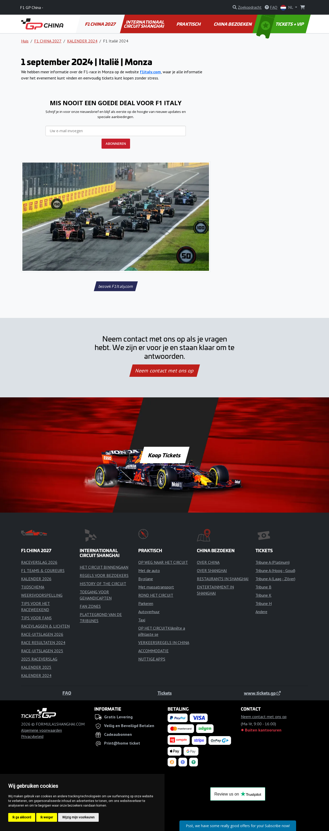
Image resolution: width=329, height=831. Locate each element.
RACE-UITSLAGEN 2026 (42, 634)
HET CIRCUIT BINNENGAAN (104, 567)
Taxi (141, 619)
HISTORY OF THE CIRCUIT (103, 583)
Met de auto (149, 570)
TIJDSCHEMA (32, 586)
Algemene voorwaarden (41, 730)
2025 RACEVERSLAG (39, 659)
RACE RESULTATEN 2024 (43, 642)
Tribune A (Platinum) (272, 562)
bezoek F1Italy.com (116, 286)
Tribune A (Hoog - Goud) (275, 570)
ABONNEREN (116, 143)
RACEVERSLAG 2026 (39, 562)
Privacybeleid (32, 736)
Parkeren (145, 603)
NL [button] (287, 8)
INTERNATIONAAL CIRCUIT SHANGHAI (144, 24)
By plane (145, 578)
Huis (25, 40)
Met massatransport (156, 586)
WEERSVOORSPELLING (41, 595)
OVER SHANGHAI (212, 570)
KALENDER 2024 (82, 40)
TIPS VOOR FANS (36, 617)
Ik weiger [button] (46, 817)
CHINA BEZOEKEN (233, 24)
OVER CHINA (208, 562)
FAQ (66, 693)
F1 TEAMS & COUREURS (43, 570)
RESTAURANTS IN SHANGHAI (223, 578)
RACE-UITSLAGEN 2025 (42, 650)
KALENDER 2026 (36, 578)
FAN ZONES (90, 606)
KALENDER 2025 (36, 667)
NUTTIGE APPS (151, 659)
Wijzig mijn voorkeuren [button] (78, 817)
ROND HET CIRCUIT (155, 595)
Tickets (165, 693)
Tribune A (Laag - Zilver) (275, 578)
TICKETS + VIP (280, 24)
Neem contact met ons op (164, 370)
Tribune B (263, 586)
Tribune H (263, 603)
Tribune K (263, 595)
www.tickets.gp (262, 693)
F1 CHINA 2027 (100, 24)
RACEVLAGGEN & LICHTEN (45, 626)
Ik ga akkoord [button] (21, 817)
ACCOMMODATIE (153, 650)
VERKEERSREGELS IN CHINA (163, 642)
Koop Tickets (164, 455)
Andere (261, 611)
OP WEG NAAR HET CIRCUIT (163, 562)
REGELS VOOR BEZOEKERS (104, 575)
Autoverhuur (149, 611)
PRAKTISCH (189, 24)
